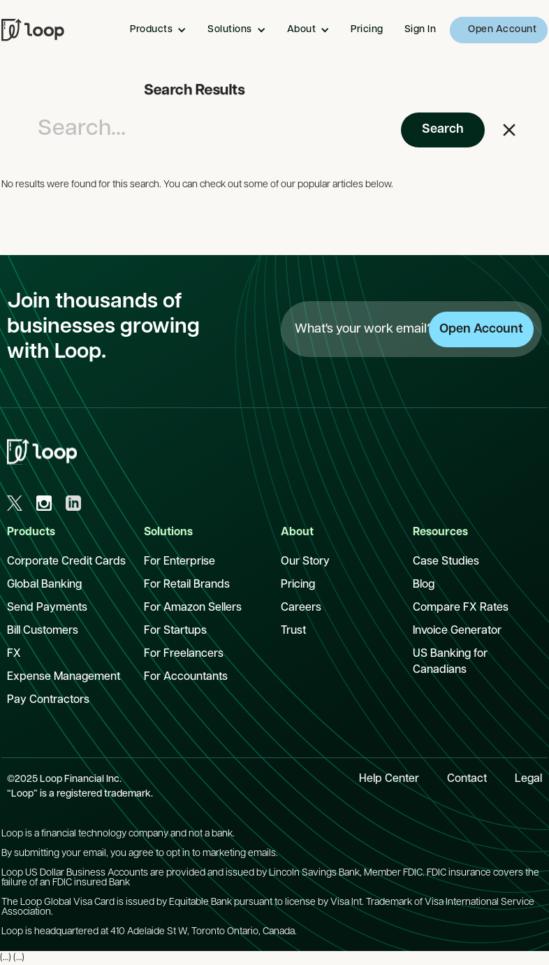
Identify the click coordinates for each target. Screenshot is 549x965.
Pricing (367, 29)
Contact (467, 779)
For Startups (175, 631)
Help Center (389, 779)
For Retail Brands (187, 584)
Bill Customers (42, 631)
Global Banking (44, 584)
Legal (528, 779)
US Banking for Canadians (450, 662)
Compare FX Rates (460, 608)
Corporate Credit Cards (66, 561)
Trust (293, 631)
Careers (301, 608)
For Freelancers (184, 654)
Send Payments (47, 608)
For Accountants (186, 677)
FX (14, 654)
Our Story (305, 561)
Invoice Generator (457, 631)
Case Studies (446, 561)
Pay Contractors (48, 700)
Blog (423, 584)
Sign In (420, 29)
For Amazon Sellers (193, 608)
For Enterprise (179, 561)
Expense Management (63, 677)
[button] (161, 30)
